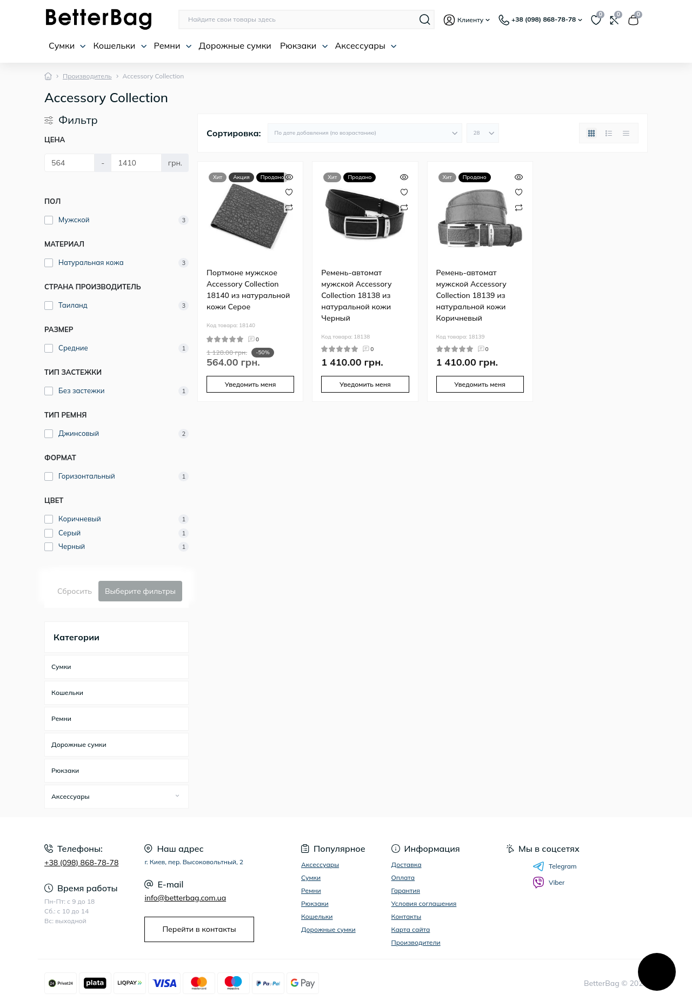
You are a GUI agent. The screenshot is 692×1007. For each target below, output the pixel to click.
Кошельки (120, 45)
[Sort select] (365, 133)
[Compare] (289, 206)
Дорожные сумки (235, 45)
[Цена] (69, 163)
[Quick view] (289, 175)
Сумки (67, 45)
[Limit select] (483, 133)
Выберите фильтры (140, 591)
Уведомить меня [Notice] (250, 384)
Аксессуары (366, 45)
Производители (416, 942)
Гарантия (405, 890)
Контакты (406, 916)
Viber (548, 883)
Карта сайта (410, 929)
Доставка (406, 864)
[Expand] (177, 796)
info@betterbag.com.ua (185, 898)
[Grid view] (591, 133)
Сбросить (74, 591)
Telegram (555, 866)
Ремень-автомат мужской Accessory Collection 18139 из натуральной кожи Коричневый (471, 295)
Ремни (173, 45)
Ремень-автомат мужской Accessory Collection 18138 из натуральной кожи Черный (356, 295)
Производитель (87, 76)
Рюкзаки (304, 45)
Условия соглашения (424, 903)
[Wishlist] (289, 191)
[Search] (425, 19)
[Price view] (626, 133)
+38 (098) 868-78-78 (81, 862)
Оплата (403, 877)
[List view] (608, 133)
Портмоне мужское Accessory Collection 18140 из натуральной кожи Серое (248, 290)
